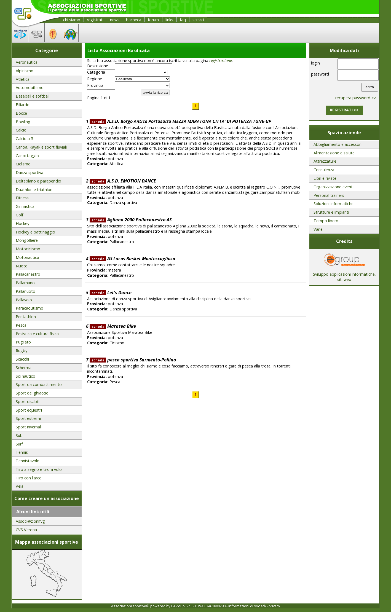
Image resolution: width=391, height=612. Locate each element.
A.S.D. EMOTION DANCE (123, 181)
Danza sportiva (29, 172)
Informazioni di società (247, 605)
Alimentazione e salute (334, 152)
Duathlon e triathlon (34, 189)
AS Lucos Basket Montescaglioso (132, 259)
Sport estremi (28, 418)
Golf (19, 215)
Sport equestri (29, 410)
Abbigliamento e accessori (337, 144)
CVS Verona (26, 529)
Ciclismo (23, 164)
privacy (274, 605)
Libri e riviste (325, 178)
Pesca (21, 325)
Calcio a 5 (24, 138)
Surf (19, 444)
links (169, 19)
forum (153, 19)
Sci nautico (25, 376)
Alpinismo (24, 70)
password (320, 74)
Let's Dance (111, 292)
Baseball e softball (32, 96)
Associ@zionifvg (30, 521)
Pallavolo (24, 299)
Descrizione (97, 65)
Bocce (21, 113)
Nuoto (22, 266)
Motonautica (27, 257)
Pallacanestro (28, 274)
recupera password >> (355, 97)
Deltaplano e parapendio (38, 181)
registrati (95, 19)
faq (183, 19)
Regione (94, 78)
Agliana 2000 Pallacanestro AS (131, 220)
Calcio (21, 130)
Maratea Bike (113, 326)
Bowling (23, 121)
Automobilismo (30, 87)
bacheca (133, 19)
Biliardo (23, 104)
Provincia (95, 85)
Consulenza (324, 169)
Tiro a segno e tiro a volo (39, 469)
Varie (318, 229)
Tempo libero (326, 220)
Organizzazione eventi (333, 186)
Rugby (21, 350)
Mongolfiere (27, 240)
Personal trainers (329, 195)
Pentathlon (26, 316)
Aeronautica (27, 62)
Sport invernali (29, 427)
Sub (19, 435)
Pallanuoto (25, 291)
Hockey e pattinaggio (35, 232)
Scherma (23, 367)
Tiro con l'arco (29, 478)
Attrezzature (325, 161)
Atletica (23, 79)
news (114, 19)
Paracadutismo (29, 308)
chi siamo (71, 19)
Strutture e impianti (331, 212)
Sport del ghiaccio (32, 393)
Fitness (22, 197)
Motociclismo (28, 248)
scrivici (198, 19)
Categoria (96, 72)
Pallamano (25, 282)
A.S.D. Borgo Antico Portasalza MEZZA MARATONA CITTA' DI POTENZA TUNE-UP (180, 121)
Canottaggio (27, 155)
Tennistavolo (27, 460)
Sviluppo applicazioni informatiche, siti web (344, 275)
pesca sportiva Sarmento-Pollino (133, 360)
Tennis (22, 452)
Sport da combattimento (39, 384)
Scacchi (22, 359)
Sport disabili (27, 401)
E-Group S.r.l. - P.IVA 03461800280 (198, 605)
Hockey (22, 223)
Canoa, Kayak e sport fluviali (41, 147)
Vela (19, 486)
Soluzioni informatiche (333, 203)
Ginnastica (25, 206)
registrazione (220, 60)
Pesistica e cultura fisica (37, 333)
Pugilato (23, 342)
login (315, 63)
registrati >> (344, 109)
